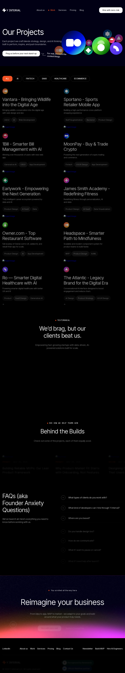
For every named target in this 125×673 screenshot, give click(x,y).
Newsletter (88, 648)
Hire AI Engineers (115, 648)
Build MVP (99, 648)
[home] (11, 10)
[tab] (7, 78)
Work (52, 10)
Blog (82, 10)
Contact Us (68, 648)
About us (41, 10)
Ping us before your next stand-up (21, 53)
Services (62, 10)
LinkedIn (6, 648)
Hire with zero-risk (110, 10)
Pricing (73, 10)
